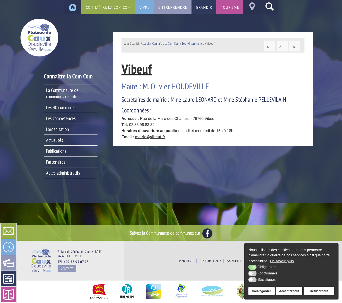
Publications (56, 151)
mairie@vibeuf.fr (150, 137)
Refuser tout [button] (319, 291)
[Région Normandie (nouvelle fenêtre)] (99, 299)
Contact (67, 268)
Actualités (54, 140)
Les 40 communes (61, 107)
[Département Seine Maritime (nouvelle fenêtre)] (127, 299)
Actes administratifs (63, 173)
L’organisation (57, 129)
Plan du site (186, 261)
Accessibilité (234, 261)
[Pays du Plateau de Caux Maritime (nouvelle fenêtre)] (212, 299)
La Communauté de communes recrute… (63, 93)
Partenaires (55, 162)
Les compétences (61, 118)
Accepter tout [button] (289, 291)
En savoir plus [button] (282, 261)
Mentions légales (210, 261)
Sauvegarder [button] (261, 291)
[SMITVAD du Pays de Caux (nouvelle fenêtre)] (153, 299)
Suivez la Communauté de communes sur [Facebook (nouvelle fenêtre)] (171, 233)
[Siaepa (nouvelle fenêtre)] (181, 299)
